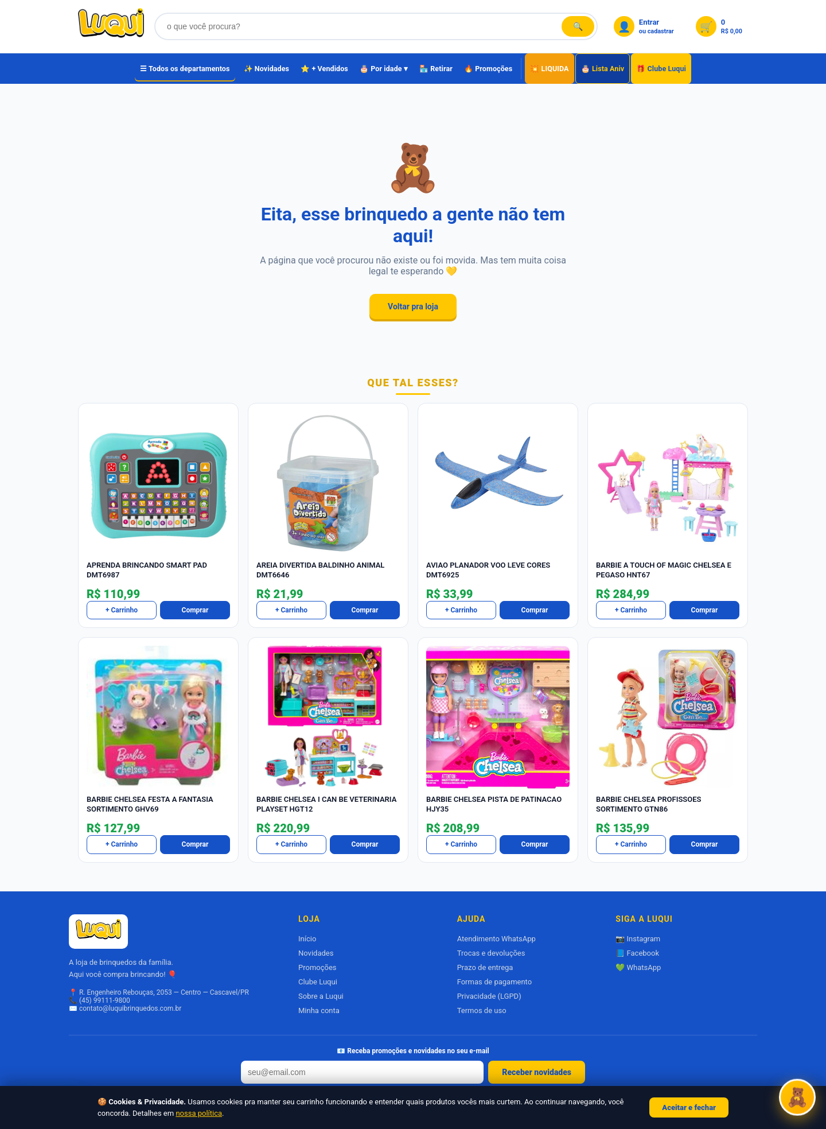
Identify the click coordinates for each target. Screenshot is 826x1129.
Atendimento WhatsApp (496, 938)
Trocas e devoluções (491, 953)
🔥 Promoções (488, 68)
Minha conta (319, 1010)
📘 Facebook (637, 953)
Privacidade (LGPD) (489, 996)
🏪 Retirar (436, 68)
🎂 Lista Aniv (603, 68)
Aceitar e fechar (689, 1107)
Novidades (315, 953)
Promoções (317, 967)
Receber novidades (536, 1072)
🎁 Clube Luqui (661, 68)
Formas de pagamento (494, 981)
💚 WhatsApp (638, 967)
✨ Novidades (267, 68)
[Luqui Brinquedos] (111, 26)
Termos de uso (481, 1010)
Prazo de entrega (485, 967)
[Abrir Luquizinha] (797, 1098)
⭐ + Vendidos (324, 68)
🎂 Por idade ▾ (384, 68)
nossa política (199, 1113)
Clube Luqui (317, 981)
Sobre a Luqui (321, 996)
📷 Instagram (637, 938)
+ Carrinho (122, 610)
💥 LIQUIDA (549, 68)
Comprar (195, 610)
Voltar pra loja (413, 306)
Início (307, 938)
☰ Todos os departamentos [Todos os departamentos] (185, 68)
